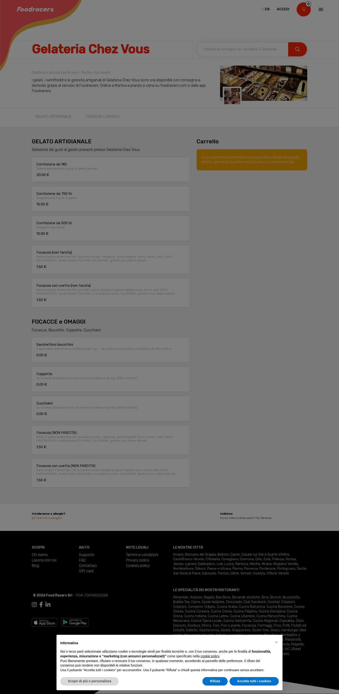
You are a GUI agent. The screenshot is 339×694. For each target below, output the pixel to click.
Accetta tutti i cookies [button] (254, 681)
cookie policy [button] (210, 656)
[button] (276, 642)
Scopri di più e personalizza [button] (89, 681)
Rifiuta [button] (215, 681)
